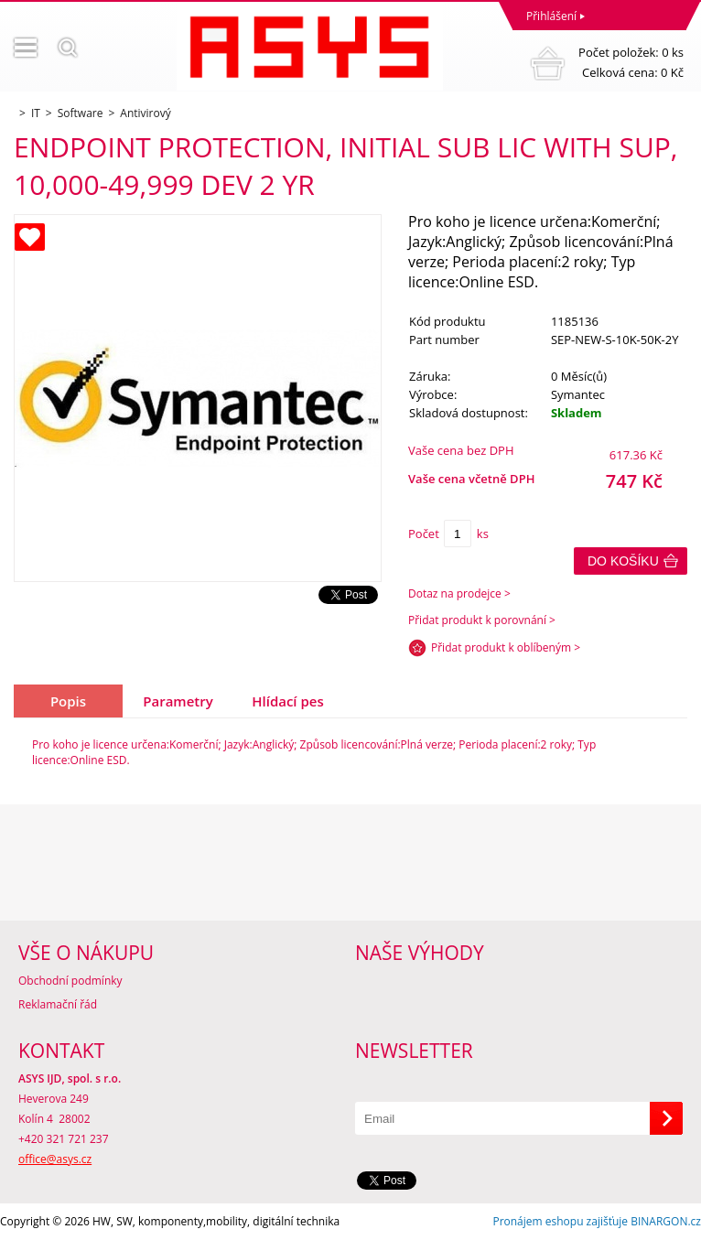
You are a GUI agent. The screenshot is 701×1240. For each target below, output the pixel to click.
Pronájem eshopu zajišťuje (560, 1221)
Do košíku (623, 561)
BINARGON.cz (666, 1221)
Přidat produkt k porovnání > (481, 620)
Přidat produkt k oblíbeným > (505, 647)
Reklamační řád (57, 1004)
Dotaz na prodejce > (459, 593)
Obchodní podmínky (70, 980)
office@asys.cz (55, 1159)
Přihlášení (551, 16)
